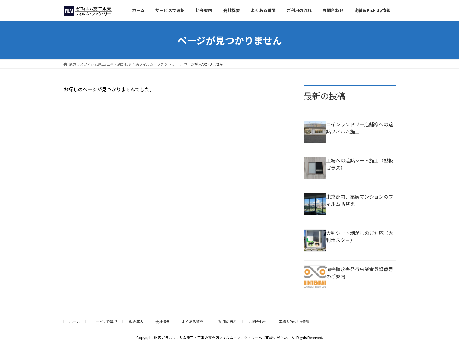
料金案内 (136, 321)
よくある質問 (192, 321)
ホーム (74, 321)
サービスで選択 (104, 321)
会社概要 (162, 321)
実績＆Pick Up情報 (294, 321)
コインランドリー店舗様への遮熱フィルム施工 (359, 128)
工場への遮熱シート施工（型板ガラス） (359, 164)
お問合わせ (258, 321)
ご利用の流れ (226, 321)
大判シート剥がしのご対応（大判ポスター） (359, 236)
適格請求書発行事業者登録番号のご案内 (359, 272)
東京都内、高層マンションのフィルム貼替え (359, 200)
